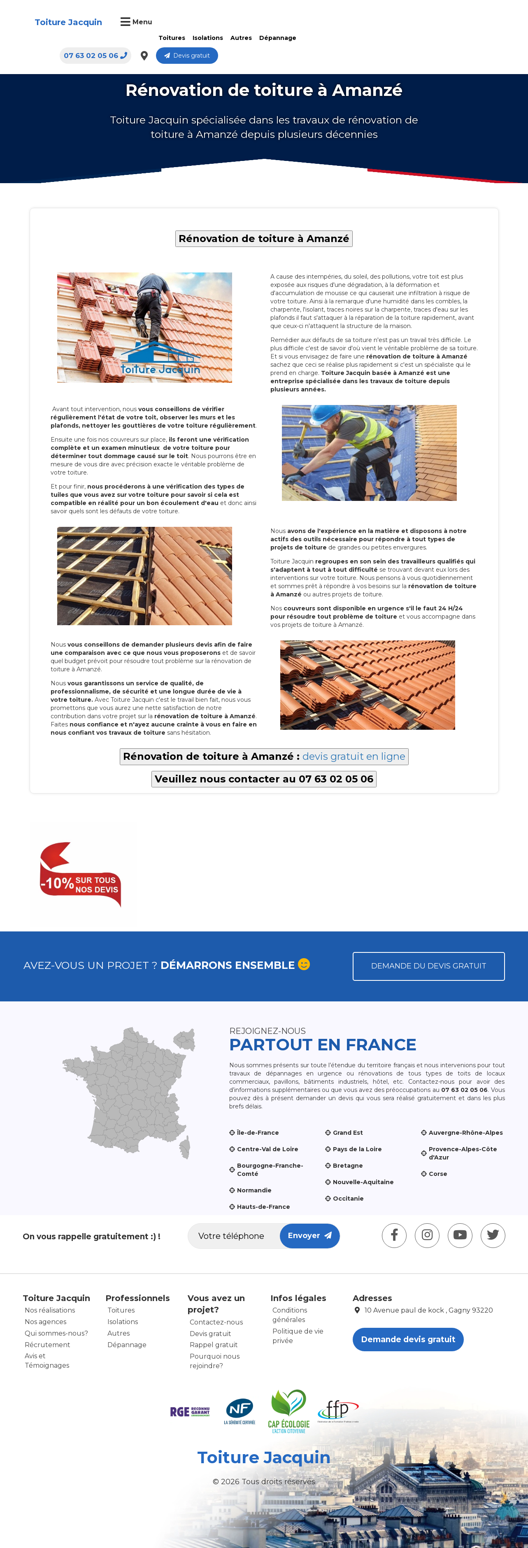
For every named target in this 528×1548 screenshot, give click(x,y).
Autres (238, 38)
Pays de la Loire (357, 1149)
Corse (438, 1174)
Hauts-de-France (263, 1206)
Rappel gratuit (214, 1345)
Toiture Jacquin (66, 28)
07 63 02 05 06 (372, 23)
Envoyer (310, 1235)
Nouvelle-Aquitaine (363, 1182)
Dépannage (275, 38)
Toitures (169, 38)
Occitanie (348, 1198)
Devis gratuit (464, 22)
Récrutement (47, 1345)
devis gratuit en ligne (353, 756)
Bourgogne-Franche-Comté (270, 1170)
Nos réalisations (50, 1310)
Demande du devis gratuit (428, 966)
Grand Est (348, 1132)
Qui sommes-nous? (56, 1333)
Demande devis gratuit (408, 1339)
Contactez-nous (216, 1322)
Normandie (254, 1190)
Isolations (205, 38)
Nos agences (45, 1322)
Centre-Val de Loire (267, 1149)
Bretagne (348, 1165)
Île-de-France (258, 1132)
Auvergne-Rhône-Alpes (466, 1132)
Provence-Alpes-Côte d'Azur (463, 1153)
